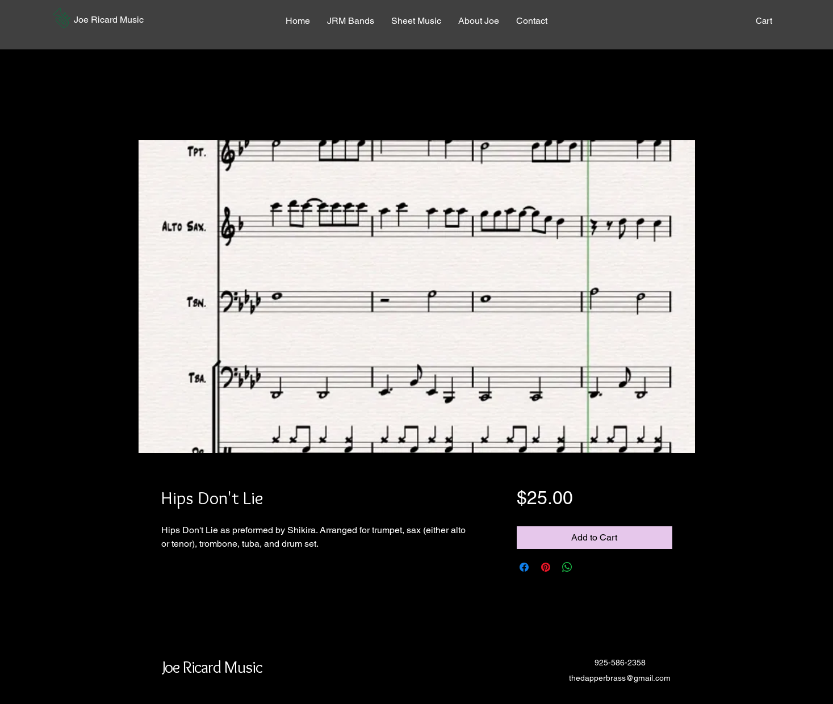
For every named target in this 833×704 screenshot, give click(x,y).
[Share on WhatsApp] (567, 567)
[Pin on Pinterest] (545, 567)
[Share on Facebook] (524, 567)
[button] (61, 18)
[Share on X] (589, 567)
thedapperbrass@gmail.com (620, 677)
